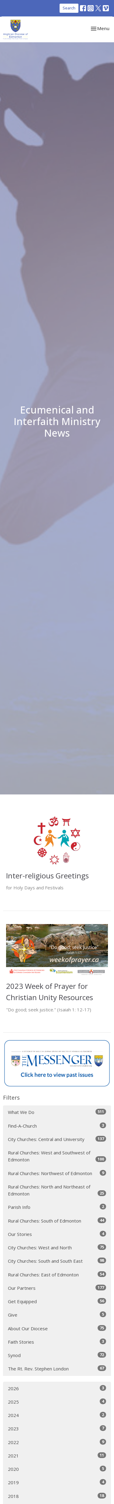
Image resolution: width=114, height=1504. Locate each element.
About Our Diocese (57, 1328)
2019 (57, 1482)
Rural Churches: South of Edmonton (57, 1220)
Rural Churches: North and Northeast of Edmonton (57, 1190)
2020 (57, 1469)
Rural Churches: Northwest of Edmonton (57, 1173)
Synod (57, 1355)
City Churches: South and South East (57, 1261)
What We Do (57, 1112)
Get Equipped (57, 1301)
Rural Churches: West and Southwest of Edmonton (57, 1156)
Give (57, 1314)
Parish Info (57, 1207)
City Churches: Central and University (57, 1139)
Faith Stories (57, 1341)
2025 (57, 1401)
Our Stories (57, 1234)
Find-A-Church (57, 1125)
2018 (57, 1496)
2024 (57, 1415)
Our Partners (57, 1288)
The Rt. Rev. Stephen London (57, 1368)
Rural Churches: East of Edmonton (57, 1274)
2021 (57, 1455)
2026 (57, 1388)
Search (69, 8)
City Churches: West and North (57, 1247)
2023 (57, 1428)
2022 (57, 1442)
